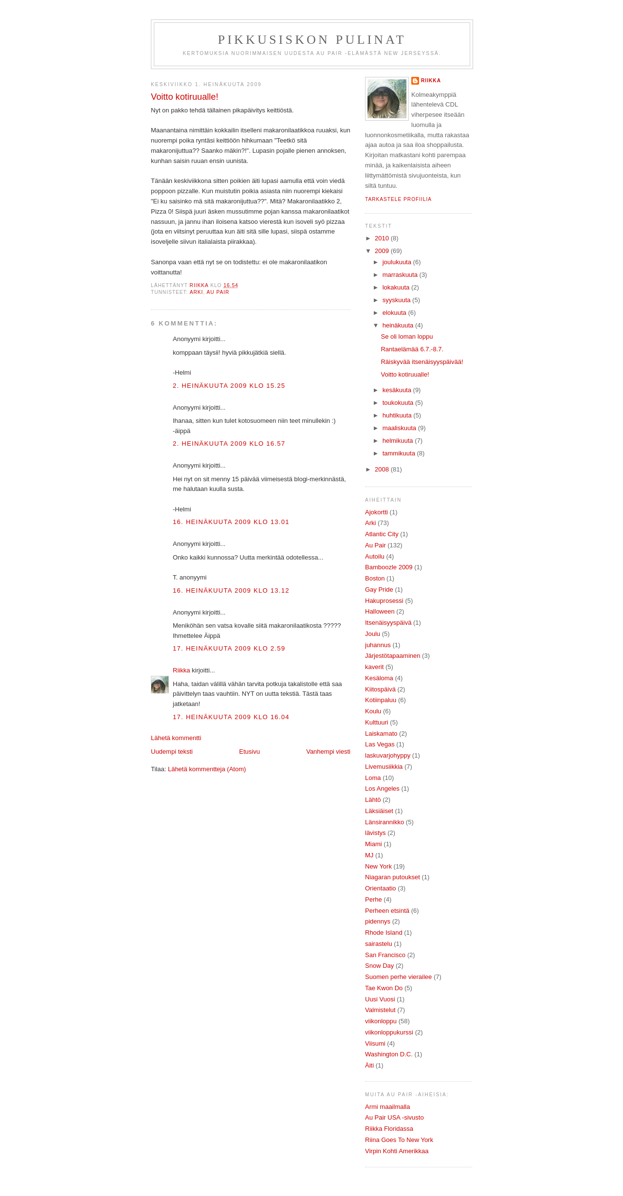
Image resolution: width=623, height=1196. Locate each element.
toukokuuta (399, 402)
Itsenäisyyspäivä (388, 622)
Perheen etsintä (387, 910)
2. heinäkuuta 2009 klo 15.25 (229, 385)
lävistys (375, 832)
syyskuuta (397, 300)
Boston (375, 578)
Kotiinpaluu (380, 700)
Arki (196, 292)
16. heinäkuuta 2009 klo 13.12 (231, 590)
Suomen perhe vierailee (398, 976)
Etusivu (249, 751)
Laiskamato (381, 733)
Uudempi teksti (172, 751)
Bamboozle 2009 (389, 567)
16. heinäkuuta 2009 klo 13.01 (231, 522)
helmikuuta (399, 440)
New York (378, 866)
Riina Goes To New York (399, 1139)
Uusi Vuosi (380, 999)
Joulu (372, 633)
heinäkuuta (399, 325)
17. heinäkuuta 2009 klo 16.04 (231, 717)
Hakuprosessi (384, 600)
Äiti (369, 1065)
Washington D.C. (389, 1054)
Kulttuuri (376, 722)
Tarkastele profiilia (398, 199)
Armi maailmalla (387, 1106)
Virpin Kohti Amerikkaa (397, 1151)
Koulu (373, 711)
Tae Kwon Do (384, 988)
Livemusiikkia (384, 766)
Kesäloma (379, 678)
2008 (383, 469)
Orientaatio (380, 888)
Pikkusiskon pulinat (312, 40)
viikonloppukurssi (389, 1032)
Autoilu (375, 556)
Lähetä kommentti (176, 738)
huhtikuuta (398, 415)
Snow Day (379, 965)
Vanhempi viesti (328, 751)
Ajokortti (376, 512)
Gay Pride (379, 589)
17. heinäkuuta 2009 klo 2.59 (229, 648)
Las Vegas (380, 744)
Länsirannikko (384, 822)
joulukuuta (398, 262)
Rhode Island (384, 932)
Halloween (380, 611)
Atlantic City (382, 534)
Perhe (373, 899)
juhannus (378, 645)
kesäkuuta (398, 390)
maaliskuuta (400, 428)
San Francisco (385, 955)
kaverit (374, 666)
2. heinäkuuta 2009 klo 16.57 (229, 443)
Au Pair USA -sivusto (394, 1117)
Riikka (181, 670)
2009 (383, 250)
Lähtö (373, 799)
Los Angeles (382, 788)
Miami (373, 844)
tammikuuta (400, 453)
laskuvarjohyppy (387, 755)
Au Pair (218, 292)
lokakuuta (397, 287)
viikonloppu (381, 1021)
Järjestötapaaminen (392, 655)
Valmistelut (380, 1010)
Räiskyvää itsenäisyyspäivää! (422, 361)
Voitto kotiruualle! (405, 374)
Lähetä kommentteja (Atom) (207, 769)
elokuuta (395, 312)
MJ (369, 855)
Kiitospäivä (380, 689)
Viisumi (375, 1043)
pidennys (377, 921)
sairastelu (378, 943)
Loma (373, 777)
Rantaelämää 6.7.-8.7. (412, 349)
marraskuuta (401, 274)
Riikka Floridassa (389, 1128)
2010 (383, 238)
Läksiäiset (379, 811)
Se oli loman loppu (407, 336)
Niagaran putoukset (392, 877)
